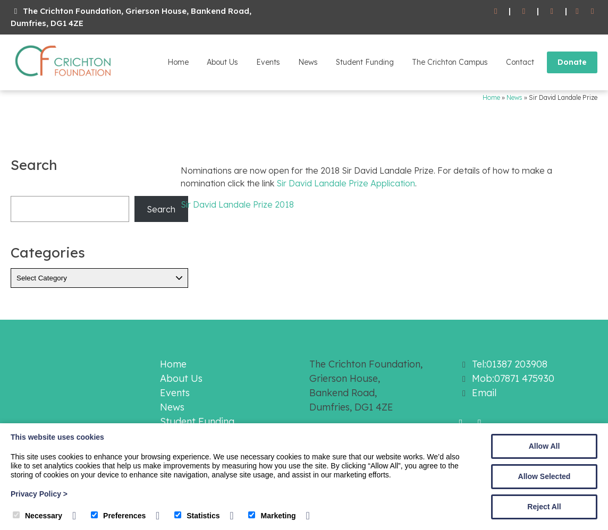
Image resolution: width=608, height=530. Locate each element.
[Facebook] (577, 11)
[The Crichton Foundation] (64, 78)
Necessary (37, 515)
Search (161, 209)
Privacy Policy (39, 494)
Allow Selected (544, 476)
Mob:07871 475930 (513, 378)
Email (484, 393)
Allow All (544, 446)
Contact (520, 62)
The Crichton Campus (450, 62)
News (308, 62)
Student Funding (365, 62)
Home (178, 62)
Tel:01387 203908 (509, 364)
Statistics (196, 515)
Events (268, 62)
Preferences (118, 515)
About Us (222, 62)
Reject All (544, 506)
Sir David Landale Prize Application (345, 183)
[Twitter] (592, 11)
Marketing (271, 515)
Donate (572, 62)
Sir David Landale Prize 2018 (237, 204)
